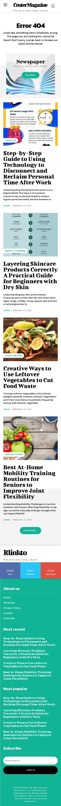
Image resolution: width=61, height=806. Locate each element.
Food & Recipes (13, 355)
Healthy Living (14, 454)
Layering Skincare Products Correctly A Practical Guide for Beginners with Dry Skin (30, 275)
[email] (30, 761)
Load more (30, 530)
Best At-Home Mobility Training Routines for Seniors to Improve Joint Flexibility (29, 482)
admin (6, 205)
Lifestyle (10, 140)
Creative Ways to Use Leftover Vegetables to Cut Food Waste (28, 377)
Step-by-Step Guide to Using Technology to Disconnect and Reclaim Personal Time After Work (28, 167)
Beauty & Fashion (15, 250)
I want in (30, 770)
